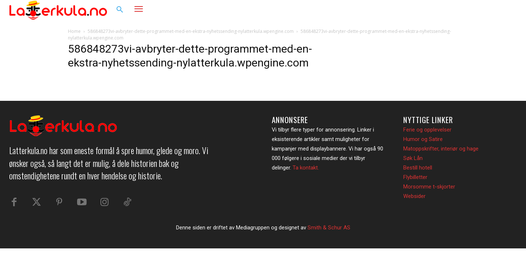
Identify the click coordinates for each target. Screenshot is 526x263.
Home (74, 31)
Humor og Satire (423, 139)
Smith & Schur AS (329, 227)
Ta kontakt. (306, 167)
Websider (414, 196)
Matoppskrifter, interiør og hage (441, 148)
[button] (120, 10)
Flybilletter (415, 177)
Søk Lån (413, 158)
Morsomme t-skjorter (429, 186)
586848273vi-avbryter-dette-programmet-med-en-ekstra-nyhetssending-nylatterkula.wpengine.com (191, 31)
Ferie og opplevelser (427, 129)
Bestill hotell (417, 167)
